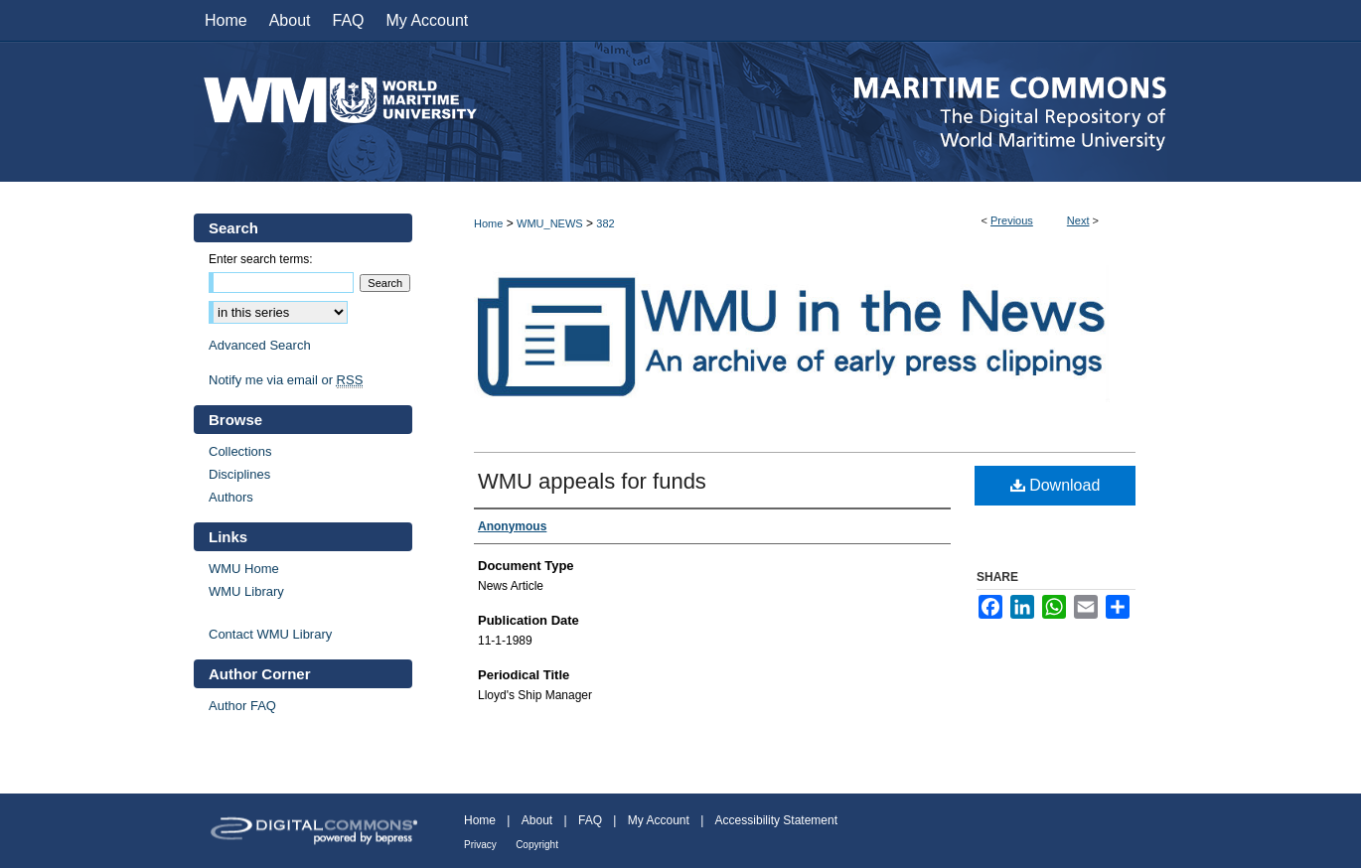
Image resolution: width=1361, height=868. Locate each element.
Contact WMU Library (270, 634)
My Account (658, 820)
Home (488, 223)
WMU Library (246, 591)
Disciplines (239, 474)
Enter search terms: (261, 259)
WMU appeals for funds (592, 481)
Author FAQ (242, 705)
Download (1055, 485)
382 (605, 223)
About (537, 820)
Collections (240, 451)
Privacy (480, 844)
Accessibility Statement (776, 820)
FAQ (590, 820)
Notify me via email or (286, 379)
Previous (1011, 220)
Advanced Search (260, 345)
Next (1078, 220)
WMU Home (244, 568)
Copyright (537, 844)
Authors (231, 497)
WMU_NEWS (550, 223)
